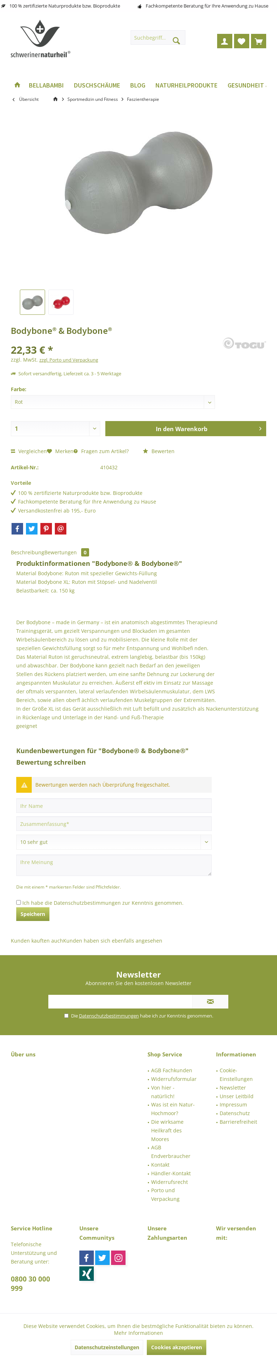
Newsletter (233, 1087)
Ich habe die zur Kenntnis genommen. (103, 902)
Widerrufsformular (174, 1078)
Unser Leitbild (237, 1096)
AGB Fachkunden (171, 1070)
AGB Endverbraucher (170, 1151)
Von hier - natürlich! (163, 1092)
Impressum (233, 1104)
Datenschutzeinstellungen (107, 1347)
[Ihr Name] (114, 806)
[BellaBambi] (46, 85)
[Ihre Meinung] (114, 865)
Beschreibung (27, 552)
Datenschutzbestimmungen (87, 902)
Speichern (33, 914)
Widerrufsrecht (169, 1182)
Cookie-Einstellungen (236, 1074)
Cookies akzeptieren (176, 1347)
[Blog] (137, 85)
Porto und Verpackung (165, 1194)
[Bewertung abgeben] (114, 842)
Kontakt (160, 1164)
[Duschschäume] (97, 85)
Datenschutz (235, 1113)
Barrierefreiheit (238, 1121)
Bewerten (159, 451)
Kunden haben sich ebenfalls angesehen (112, 940)
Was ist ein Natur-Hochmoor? (173, 1109)
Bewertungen (66, 552)
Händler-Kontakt (171, 1173)
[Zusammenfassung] (114, 824)
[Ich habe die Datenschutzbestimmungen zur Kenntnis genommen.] (18, 902)
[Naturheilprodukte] (186, 85)
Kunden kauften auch (37, 940)
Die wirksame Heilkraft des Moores (167, 1130)
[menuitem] (258, 41)
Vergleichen (29, 451)
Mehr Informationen (138, 1332)
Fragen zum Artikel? (101, 451)
